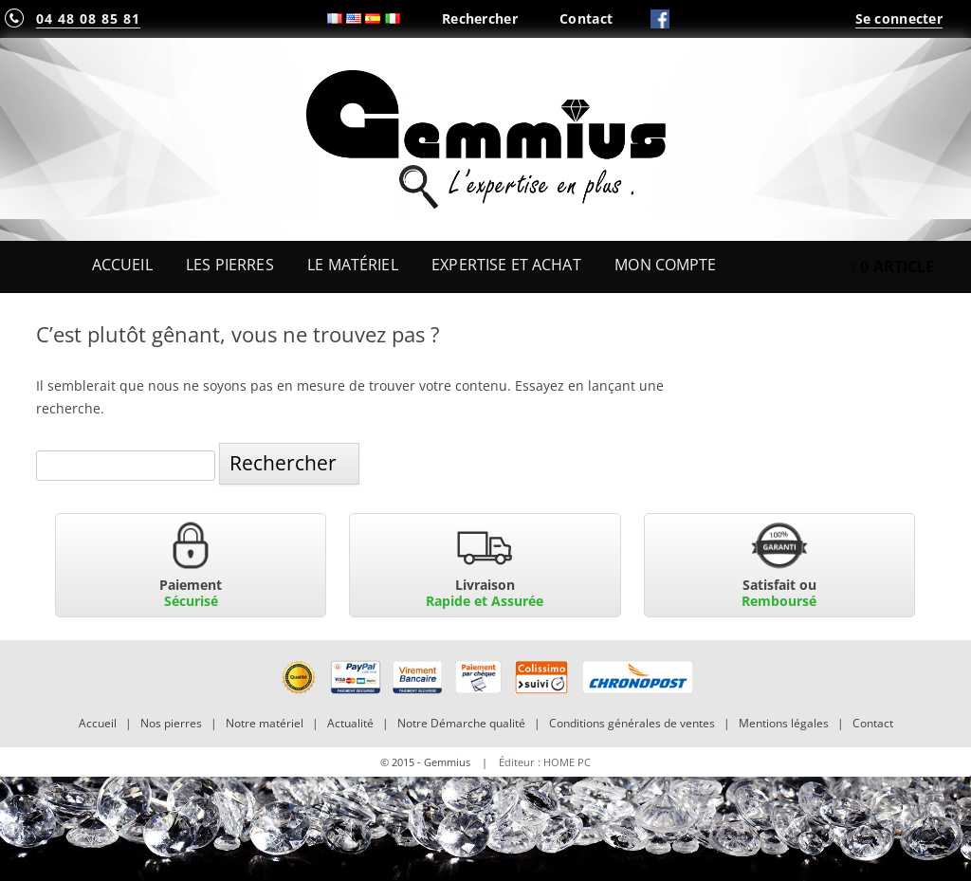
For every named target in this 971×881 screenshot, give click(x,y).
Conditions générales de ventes (632, 723)
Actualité (350, 723)
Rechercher (480, 18)
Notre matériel (264, 723)
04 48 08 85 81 (88, 18)
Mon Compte (665, 264)
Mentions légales (784, 723)
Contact (586, 18)
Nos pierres (171, 723)
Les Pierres (230, 264)
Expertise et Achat (506, 264)
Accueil (122, 264)
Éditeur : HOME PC (545, 762)
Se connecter (899, 18)
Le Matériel (352, 264)
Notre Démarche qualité (461, 723)
